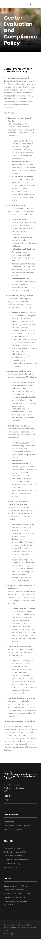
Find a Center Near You (14, 848)
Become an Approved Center (16, 886)
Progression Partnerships (14, 890)
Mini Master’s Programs (14, 829)
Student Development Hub (15, 852)
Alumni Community (12, 863)
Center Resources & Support (16, 897)
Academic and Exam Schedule (17, 893)
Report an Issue (10, 867)
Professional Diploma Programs (17, 825)
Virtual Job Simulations (13, 856)
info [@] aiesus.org (11, 800)
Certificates (9, 822)
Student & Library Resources (16, 859)
